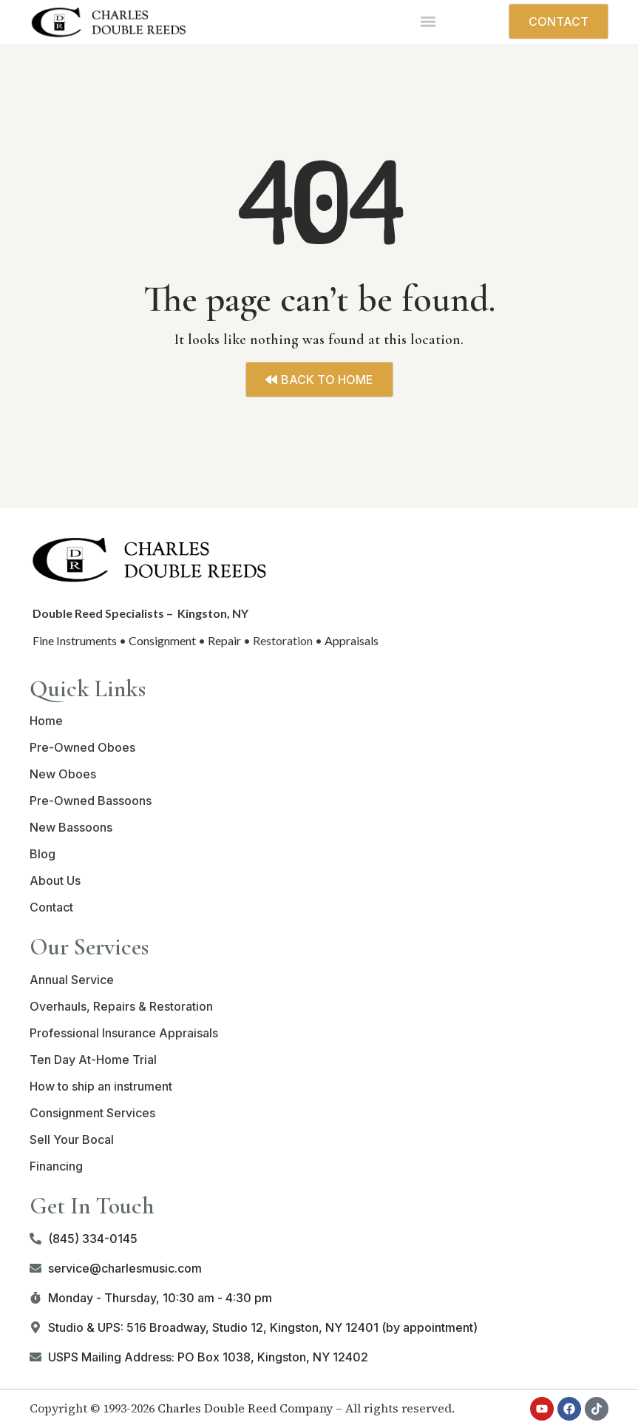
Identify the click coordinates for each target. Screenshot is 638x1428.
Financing (56, 1166)
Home (46, 720)
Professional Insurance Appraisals (124, 1032)
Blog (42, 853)
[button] (428, 22)
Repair (224, 640)
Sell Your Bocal (72, 1139)
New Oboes (63, 774)
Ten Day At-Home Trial (93, 1059)
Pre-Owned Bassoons (91, 800)
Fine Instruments (75, 640)
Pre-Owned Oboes (82, 747)
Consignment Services (92, 1112)
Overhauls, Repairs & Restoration (121, 1006)
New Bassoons (71, 827)
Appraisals (352, 640)
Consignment (162, 640)
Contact (51, 907)
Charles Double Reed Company (245, 1408)
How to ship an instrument (101, 1086)
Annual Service (72, 979)
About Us (55, 880)
